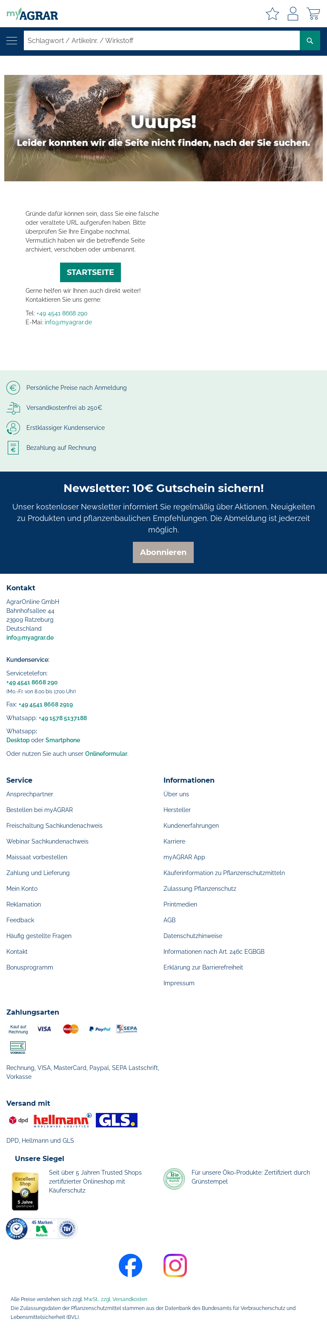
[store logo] (29, 13)
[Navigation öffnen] (11, 40)
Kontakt (17, 951)
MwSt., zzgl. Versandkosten (115, 1299)
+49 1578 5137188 (63, 718)
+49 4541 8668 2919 (46, 704)
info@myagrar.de (68, 322)
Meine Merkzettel (272, 13)
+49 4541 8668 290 (62, 313)
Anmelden (293, 13)
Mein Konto (21, 888)
